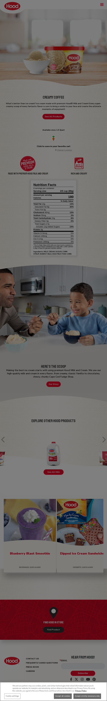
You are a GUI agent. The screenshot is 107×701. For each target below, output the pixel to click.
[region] (53, 691)
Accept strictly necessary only (87, 696)
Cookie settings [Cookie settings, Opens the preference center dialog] (12, 696)
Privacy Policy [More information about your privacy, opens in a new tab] (81, 691)
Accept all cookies (62, 696)
